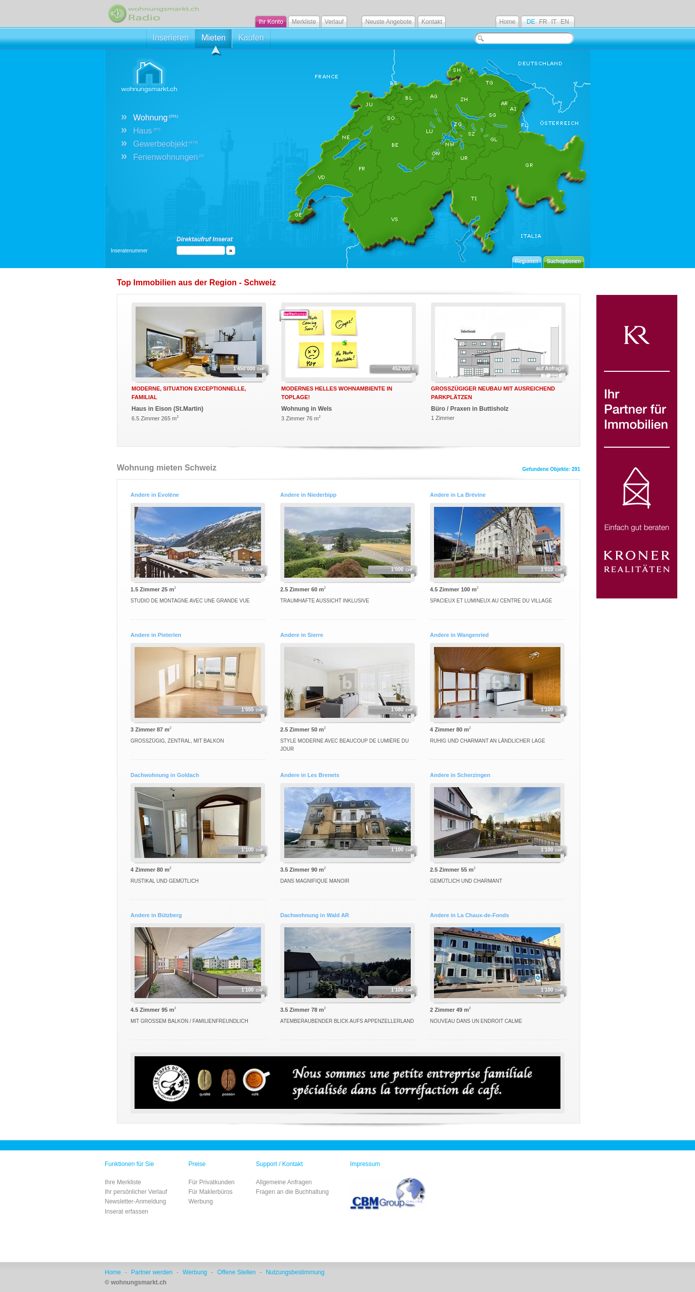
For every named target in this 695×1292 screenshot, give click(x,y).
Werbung (200, 1201)
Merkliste (304, 21)
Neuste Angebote (388, 21)
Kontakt (431, 21)
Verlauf (334, 21)
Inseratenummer (129, 250)
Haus (146, 130)
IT (554, 21)
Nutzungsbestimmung (295, 1272)
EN (564, 21)
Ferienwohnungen (168, 157)
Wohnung (155, 117)
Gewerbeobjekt (165, 144)
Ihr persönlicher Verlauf (136, 1191)
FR (543, 21)
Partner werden (151, 1272)
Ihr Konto (270, 21)
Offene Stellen (237, 1272)
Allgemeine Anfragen (284, 1182)
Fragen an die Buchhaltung (292, 1191)
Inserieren (171, 37)
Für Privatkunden (211, 1182)
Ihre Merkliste (123, 1182)
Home (507, 21)
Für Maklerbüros (210, 1191)
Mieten (213, 40)
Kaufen (251, 37)
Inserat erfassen (126, 1211)
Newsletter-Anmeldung (135, 1201)
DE (531, 21)
